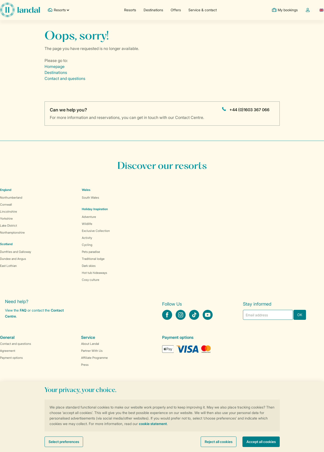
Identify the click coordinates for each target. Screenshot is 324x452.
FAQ (23, 310)
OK (299, 315)
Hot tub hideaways (94, 273)
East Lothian (8, 266)
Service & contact (202, 10)
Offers (175, 10)
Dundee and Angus (13, 259)
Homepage (55, 66)
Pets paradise (91, 252)
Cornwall (6, 204)
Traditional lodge (93, 259)
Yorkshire (6, 218)
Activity (87, 238)
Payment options (11, 358)
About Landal (90, 344)
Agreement (7, 351)
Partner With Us (92, 351)
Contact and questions (65, 78)
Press (85, 365)
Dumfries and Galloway (15, 252)
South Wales (90, 197)
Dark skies (89, 266)
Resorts (130, 10)
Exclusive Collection (96, 231)
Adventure (89, 217)
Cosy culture (90, 280)
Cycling (87, 245)
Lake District (8, 225)
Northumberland (11, 197)
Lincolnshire (8, 211)
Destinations (153, 10)
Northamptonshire (12, 232)
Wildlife (87, 224)
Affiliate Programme (94, 358)
